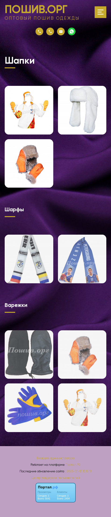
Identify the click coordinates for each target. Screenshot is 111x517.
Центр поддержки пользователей (55, 478)
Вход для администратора (55, 458)
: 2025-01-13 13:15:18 (78, 471)
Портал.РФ (72, 464)
